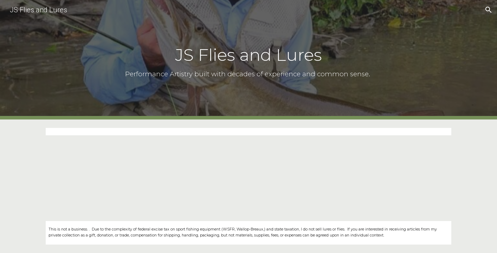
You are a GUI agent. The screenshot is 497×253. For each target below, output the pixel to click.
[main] (248, 59)
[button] (488, 9)
